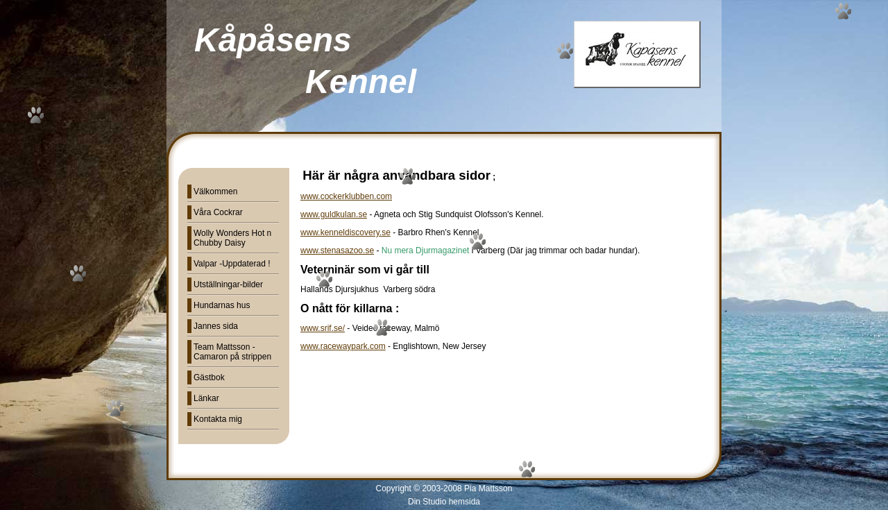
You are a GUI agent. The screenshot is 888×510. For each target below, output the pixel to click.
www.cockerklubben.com (346, 196)
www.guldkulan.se (333, 214)
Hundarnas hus (222, 305)
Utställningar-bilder (228, 284)
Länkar (206, 398)
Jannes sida (216, 326)
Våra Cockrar (218, 212)
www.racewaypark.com (343, 346)
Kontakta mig (218, 419)
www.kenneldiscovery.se (345, 232)
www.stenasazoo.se (337, 250)
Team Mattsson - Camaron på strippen (232, 352)
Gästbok (209, 377)
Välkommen (215, 191)
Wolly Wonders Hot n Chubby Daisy (232, 238)
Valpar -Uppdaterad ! (232, 264)
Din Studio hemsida (444, 502)
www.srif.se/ (322, 328)
